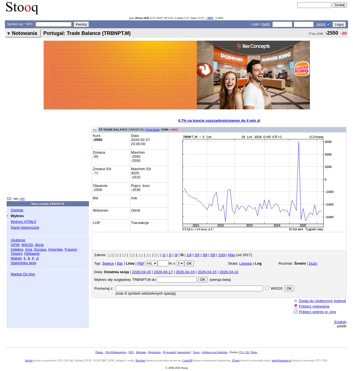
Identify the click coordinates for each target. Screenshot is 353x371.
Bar (120, 263)
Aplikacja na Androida (214, 352)
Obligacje (32, 253)
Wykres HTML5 (23, 222)
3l (176, 255)
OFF (22, 198)
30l (204, 255)
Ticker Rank (153, 129)
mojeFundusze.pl (281, 360)
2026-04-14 (229, 272)
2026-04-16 (185, 272)
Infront (29, 360)
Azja (28, 249)
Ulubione (18, 240)
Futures (71, 249)
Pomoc (99, 352)
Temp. (254, 352)
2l (170, 255)
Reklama (141, 352)
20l (197, 255)
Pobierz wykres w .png (317, 312)
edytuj (340, 301)
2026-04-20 (141, 272)
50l (212, 255)
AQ (9, 198)
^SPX (209, 18)
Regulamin (154, 352)
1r (164, 255)
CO (241, 352)
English (340, 322)
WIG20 (27, 245)
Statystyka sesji (23, 263)
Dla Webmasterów (116, 352)
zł (37, 258)
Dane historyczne (25, 227)
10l (189, 255)
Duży (313, 263)
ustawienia (184, 352)
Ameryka (55, 249)
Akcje (39, 245)
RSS (131, 352)
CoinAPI (187, 360)
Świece (108, 263)
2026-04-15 (207, 272)
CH (247, 352)
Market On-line (23, 274)
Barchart (140, 360)
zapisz (321, 24)
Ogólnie (17, 210)
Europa (40, 249)
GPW (15, 245)
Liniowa (245, 263)
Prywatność (169, 352)
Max (231, 255)
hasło (266, 24)
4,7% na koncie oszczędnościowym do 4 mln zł (219, 120)
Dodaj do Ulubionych (316, 301)
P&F (141, 263)
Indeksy (17, 249)
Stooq (196, 352)
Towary (16, 253)
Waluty (16, 258)
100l (221, 255)
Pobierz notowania (314, 306)
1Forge (236, 360)
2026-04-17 (163, 272)
